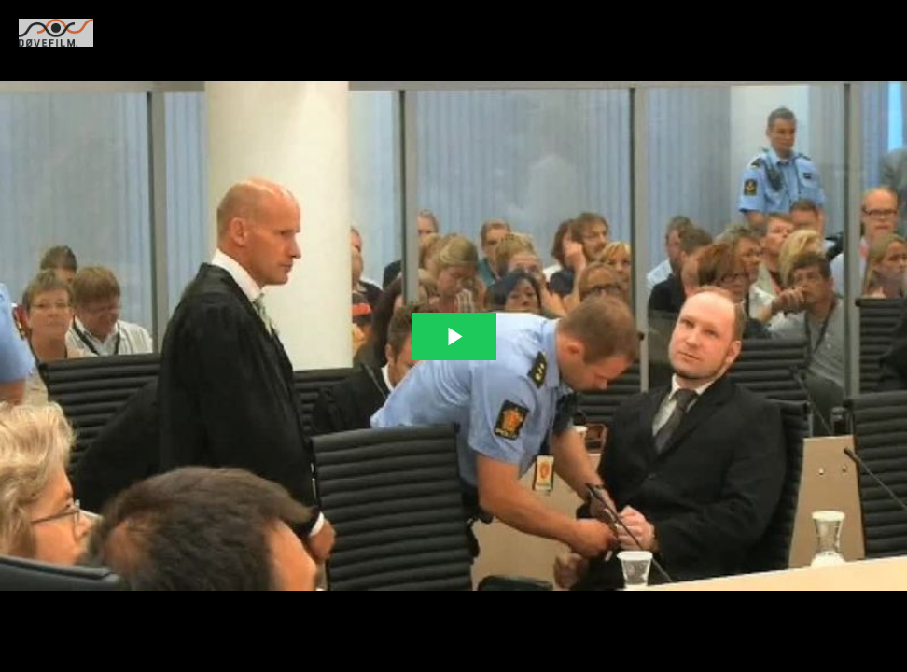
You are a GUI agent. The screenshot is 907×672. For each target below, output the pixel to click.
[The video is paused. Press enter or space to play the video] (454, 336)
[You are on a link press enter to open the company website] (56, 33)
